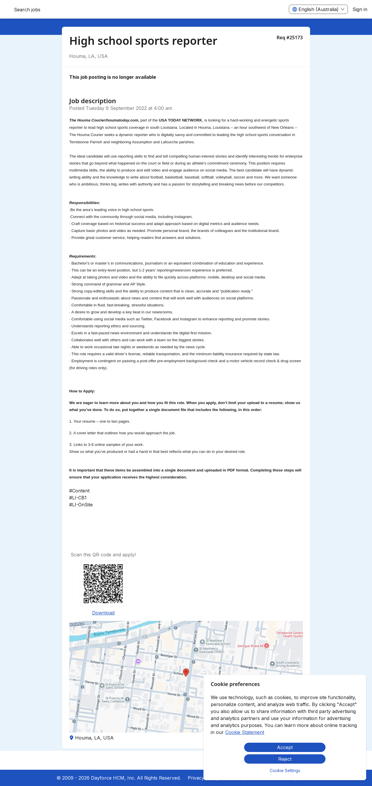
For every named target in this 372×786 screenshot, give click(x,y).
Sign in (360, 9)
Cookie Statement (244, 732)
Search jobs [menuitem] (27, 9)
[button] (186, 677)
